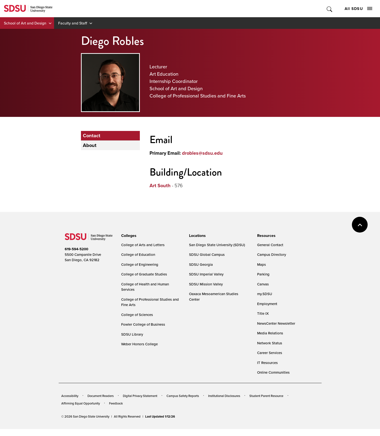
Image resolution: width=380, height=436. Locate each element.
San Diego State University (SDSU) (217, 244)
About (89, 145)
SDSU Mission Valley (206, 284)
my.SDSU (264, 293)
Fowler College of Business (143, 324)
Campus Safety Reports (182, 396)
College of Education (138, 254)
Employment (267, 303)
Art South (160, 185)
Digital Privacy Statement (140, 396)
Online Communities (273, 372)
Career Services (269, 352)
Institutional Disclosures (224, 396)
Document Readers (100, 396)
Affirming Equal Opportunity (80, 403)
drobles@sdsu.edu (202, 153)
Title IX (263, 313)
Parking (263, 274)
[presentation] (128, 236)
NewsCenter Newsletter (276, 323)
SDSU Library (132, 334)
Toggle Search (329, 8)
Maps (261, 264)
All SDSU (358, 8)
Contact (91, 135)
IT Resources (267, 362)
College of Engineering (139, 264)
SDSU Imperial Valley (206, 274)
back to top (360, 225)
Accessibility (69, 396)
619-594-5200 (76, 249)
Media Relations (270, 333)
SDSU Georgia (201, 264)
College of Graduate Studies (144, 274)
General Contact (270, 244)
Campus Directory (271, 254)
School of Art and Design (25, 23)
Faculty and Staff (72, 23)
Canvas (263, 284)
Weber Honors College (139, 344)
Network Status (269, 343)
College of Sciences (137, 314)
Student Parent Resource (266, 396)
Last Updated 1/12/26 (160, 416)
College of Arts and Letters (143, 244)
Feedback (116, 403)
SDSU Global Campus (207, 254)
